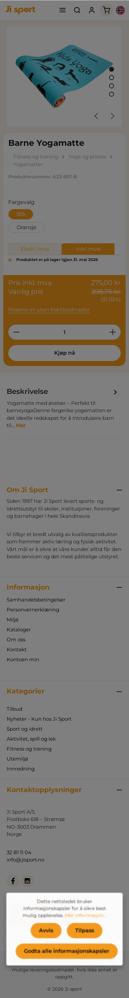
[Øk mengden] (113, 332)
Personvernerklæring (33, 609)
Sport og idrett (25, 729)
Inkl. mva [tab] (88, 249)
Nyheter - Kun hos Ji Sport (39, 719)
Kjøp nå (64, 353)
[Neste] (112, 116)
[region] (64, 76)
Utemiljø (17, 759)
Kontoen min (23, 659)
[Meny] (62, 10)
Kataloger (19, 629)
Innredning (21, 769)
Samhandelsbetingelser (36, 599)
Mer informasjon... (85, 928)
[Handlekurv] (106, 10)
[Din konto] (91, 10)
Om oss (16, 639)
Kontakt (17, 649)
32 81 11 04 (19, 852)
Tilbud (14, 709)
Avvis (46, 943)
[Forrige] (97, 116)
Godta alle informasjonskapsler (66, 963)
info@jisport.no (25, 860)
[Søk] (77, 10)
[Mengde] (65, 332)
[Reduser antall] (16, 332)
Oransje (27, 227)
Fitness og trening (29, 749)
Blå (21, 214)
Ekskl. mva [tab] (35, 249)
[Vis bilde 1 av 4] (111, 69)
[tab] (63, 407)
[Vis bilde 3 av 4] (111, 85)
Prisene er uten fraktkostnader (49, 310)
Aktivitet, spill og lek (31, 739)
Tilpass (84, 943)
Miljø (12, 619)
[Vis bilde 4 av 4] (111, 94)
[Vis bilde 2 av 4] (111, 77)
